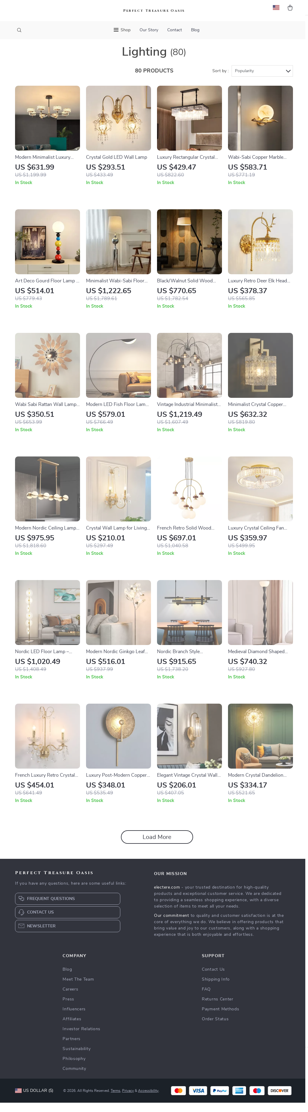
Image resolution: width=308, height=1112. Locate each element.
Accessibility (148, 1100)
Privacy (128, 1100)
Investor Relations (81, 1038)
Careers (70, 999)
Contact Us (213, 979)
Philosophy (74, 1068)
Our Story (149, 30)
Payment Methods (220, 1018)
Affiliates (72, 1028)
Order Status (215, 1028)
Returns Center (217, 1008)
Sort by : (220, 80)
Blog (195, 30)
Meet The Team (78, 989)
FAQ (206, 999)
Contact (174, 30)
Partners (72, 1048)
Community (74, 1078)
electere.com (167, 897)
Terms (115, 1100)
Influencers (74, 1018)
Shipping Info (216, 989)
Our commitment (171, 925)
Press (68, 1008)
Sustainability (77, 1058)
